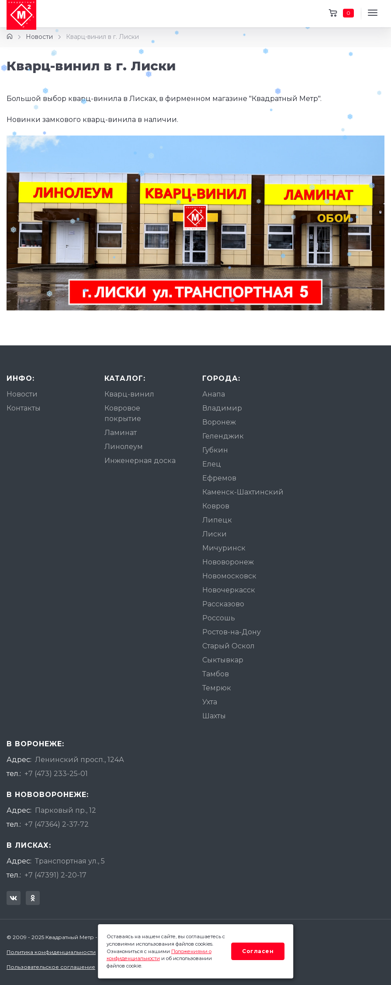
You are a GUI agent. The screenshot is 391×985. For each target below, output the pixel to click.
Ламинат (120, 432)
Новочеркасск (228, 590)
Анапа (213, 394)
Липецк (217, 520)
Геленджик (223, 436)
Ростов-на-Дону (231, 632)
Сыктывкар (222, 660)
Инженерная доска (140, 460)
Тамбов (215, 674)
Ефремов (219, 478)
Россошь (218, 618)
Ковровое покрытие (122, 413)
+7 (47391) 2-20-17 (55, 875)
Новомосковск (229, 576)
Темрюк (216, 688)
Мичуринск (224, 548)
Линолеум (123, 446)
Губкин (215, 450)
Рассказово (223, 604)
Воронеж (219, 422)
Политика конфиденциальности (51, 952)
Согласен (257, 951)
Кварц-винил (129, 394)
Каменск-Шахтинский (243, 492)
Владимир (222, 408)
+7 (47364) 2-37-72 (56, 824)
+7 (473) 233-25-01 (56, 773)
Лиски (214, 534)
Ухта (209, 702)
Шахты (214, 716)
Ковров (215, 506)
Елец (211, 464)
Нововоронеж (228, 562)
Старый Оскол (228, 646)
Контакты (24, 408)
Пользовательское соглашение (51, 967)
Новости (39, 37)
